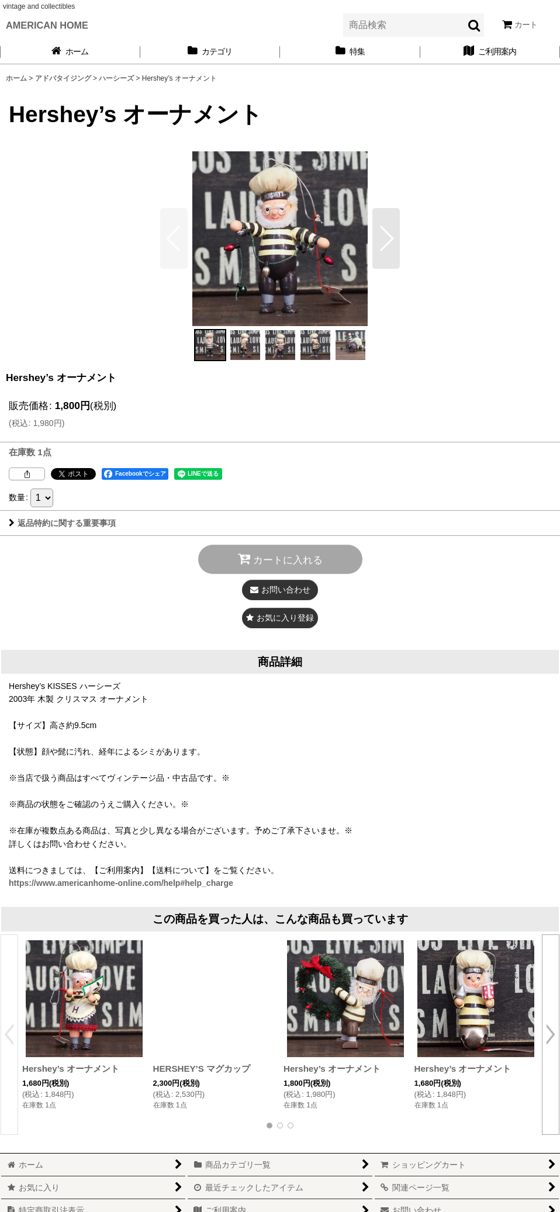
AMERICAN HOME (47, 25)
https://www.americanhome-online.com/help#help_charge (121, 883)
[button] (386, 238)
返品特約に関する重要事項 (62, 523)
